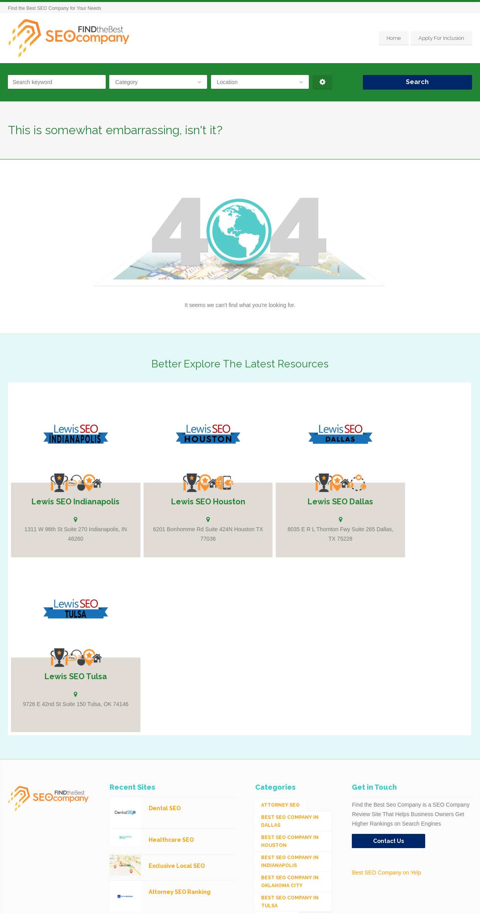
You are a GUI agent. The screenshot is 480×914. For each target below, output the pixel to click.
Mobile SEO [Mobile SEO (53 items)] (276, 836)
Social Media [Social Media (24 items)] (279, 848)
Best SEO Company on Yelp (386, 685)
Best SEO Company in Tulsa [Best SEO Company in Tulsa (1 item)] (290, 714)
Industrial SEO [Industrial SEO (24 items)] (282, 779)
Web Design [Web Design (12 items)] (277, 860)
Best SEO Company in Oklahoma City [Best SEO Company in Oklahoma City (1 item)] (290, 693)
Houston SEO (103, 902)
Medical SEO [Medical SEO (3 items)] (278, 823)
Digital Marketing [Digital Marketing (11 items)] (286, 742)
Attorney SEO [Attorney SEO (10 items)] (280, 617)
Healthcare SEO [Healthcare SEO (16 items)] (283, 767)
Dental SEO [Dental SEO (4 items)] (277, 730)
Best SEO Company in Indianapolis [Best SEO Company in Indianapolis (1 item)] (290, 673)
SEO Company (70, 902)
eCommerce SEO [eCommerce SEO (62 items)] (283, 754)
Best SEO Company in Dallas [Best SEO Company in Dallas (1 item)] (290, 633)
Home (394, 38)
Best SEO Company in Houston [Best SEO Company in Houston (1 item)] (290, 653)
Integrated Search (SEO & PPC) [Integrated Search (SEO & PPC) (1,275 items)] (287, 795)
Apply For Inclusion (441, 38)
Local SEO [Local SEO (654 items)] (275, 811)
